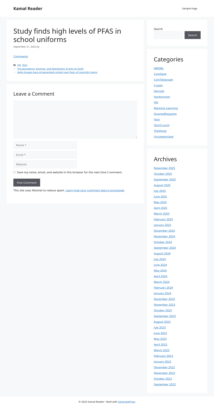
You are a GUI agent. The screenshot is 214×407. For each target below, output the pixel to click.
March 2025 (162, 213)
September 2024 (165, 248)
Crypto (158, 85)
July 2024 (160, 259)
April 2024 (160, 276)
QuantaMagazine (165, 114)
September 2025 (165, 179)
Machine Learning (166, 108)
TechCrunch (162, 125)
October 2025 (163, 174)
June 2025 (160, 196)
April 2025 (160, 208)
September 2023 (165, 316)
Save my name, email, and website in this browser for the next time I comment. (69, 172)
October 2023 (163, 310)
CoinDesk (160, 74)
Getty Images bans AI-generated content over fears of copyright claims (57, 72)
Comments (20, 56)
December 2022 (164, 367)
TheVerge (160, 131)
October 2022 (163, 379)
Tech (24, 65)
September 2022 (165, 384)
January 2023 (162, 361)
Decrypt (159, 91)
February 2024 (163, 287)
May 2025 (160, 202)
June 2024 (160, 265)
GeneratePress (126, 401)
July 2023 (160, 327)
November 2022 (164, 373)
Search (158, 29)
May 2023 (160, 339)
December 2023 (164, 299)
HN (19, 65)
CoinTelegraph (163, 80)
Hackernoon (162, 97)
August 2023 (162, 322)
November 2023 (164, 305)
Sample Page (189, 8)
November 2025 (164, 168)
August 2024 (162, 253)
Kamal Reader (27, 8)
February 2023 (163, 356)
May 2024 (160, 270)
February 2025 (163, 219)
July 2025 (160, 191)
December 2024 (164, 231)
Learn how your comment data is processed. (95, 190)
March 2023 (162, 350)
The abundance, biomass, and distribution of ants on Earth (50, 68)
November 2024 (164, 236)
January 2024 (162, 293)
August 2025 (162, 185)
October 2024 (163, 242)
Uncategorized (163, 136)
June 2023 (160, 333)
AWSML (159, 68)
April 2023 (160, 344)
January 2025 (162, 225)
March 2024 (162, 282)
